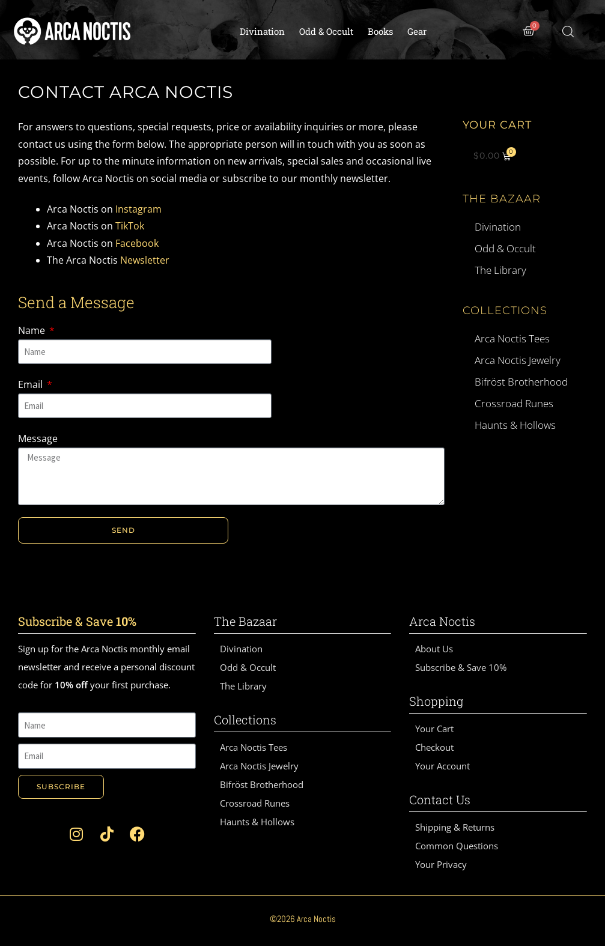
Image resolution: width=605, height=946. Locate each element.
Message (38, 438)
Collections (505, 310)
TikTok (129, 225)
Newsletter (144, 260)
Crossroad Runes (514, 403)
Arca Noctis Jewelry (518, 360)
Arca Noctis (442, 621)
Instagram (138, 209)
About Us (434, 649)
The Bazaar (502, 198)
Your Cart (434, 729)
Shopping (436, 701)
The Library (500, 270)
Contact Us (439, 799)
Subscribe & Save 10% (460, 667)
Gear (417, 31)
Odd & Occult (326, 31)
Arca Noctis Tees (512, 338)
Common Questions (456, 846)
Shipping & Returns (454, 827)
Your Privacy (441, 864)
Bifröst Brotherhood (521, 382)
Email (31, 384)
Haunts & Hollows (515, 425)
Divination (262, 31)
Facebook (137, 243)
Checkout (434, 747)
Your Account (442, 766)
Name (32, 330)
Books (380, 31)
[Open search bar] (568, 31)
